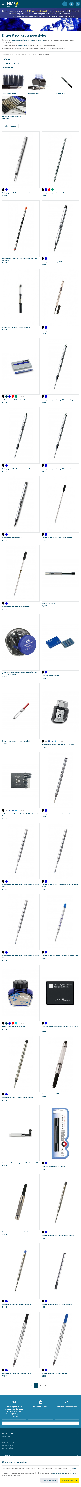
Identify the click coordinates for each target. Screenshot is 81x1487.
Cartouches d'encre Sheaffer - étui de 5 (54, 1166)
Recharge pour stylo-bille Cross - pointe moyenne (57, 538)
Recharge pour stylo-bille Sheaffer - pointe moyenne (58, 1235)
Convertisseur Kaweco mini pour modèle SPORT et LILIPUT (20, 1163)
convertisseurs (22, 45)
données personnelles (59, 1473)
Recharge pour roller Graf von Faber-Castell (16, 193)
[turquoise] (16, 1023)
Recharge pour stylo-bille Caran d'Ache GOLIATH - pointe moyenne (60, 886)
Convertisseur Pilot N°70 (49, 603)
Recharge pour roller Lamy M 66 (52, 262)
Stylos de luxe (32, 54)
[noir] (3, 189)
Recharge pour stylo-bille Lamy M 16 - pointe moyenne (19, 469)
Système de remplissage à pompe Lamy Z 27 (16, 327)
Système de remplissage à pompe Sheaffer (15, 1232)
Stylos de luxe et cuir (21, 54)
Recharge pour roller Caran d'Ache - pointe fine (57, 814)
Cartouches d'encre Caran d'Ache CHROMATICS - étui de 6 (20, 815)
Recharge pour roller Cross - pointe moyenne (56, 331)
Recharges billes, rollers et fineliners (11, 117)
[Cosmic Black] (43, 741)
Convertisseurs (60, 93)
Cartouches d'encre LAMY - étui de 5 (13, 400)
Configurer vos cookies (49, 1480)
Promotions (7, 67)
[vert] (52, 189)
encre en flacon (29, 40)
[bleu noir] (6, 396)
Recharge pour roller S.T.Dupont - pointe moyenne (17, 1097)
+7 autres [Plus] (60, 741)
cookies (74, 1468)
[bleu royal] (46, 1023)
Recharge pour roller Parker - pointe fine (54, 1373)
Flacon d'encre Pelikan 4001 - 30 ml (13, 1026)
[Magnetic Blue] (52, 741)
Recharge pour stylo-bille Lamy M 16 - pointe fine (57, 469)
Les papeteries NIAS (7, 54)
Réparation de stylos (8, 1442)
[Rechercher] (64, 3)
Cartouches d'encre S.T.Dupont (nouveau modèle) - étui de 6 (60, 1027)
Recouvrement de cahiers (9, 1439)
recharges (41, 40)
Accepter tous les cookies (69, 1480)
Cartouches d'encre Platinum (50, 676)
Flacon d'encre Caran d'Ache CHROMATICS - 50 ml (58, 745)
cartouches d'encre (17, 40)
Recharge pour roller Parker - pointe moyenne (16, 1373)
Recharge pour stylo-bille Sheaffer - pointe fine (16, 1304)
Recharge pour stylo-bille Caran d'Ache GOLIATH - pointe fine (20, 957)
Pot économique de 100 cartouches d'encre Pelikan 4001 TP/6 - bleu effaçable (20, 673)
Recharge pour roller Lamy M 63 (12, 538)
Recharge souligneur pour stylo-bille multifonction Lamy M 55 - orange (20, 259)
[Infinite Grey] (46, 741)
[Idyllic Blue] (49, 741)
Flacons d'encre (33, 93)
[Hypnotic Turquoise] (55, 741)
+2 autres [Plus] (21, 396)
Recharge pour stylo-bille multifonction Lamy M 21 (57, 193)
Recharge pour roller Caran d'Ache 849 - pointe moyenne (60, 956)
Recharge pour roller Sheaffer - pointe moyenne (57, 1304)
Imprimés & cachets (7, 1445)
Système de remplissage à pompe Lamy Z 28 (16, 741)
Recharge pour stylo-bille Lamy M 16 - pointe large (58, 400)
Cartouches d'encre (9, 93)
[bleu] (6, 189)
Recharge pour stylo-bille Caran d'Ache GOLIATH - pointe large (20, 886)
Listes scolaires (6, 1436)
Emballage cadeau (7, 1448)
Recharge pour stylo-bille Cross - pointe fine (16, 607)
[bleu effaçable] (9, 396)
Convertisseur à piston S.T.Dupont (52, 1094)
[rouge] (49, 189)
